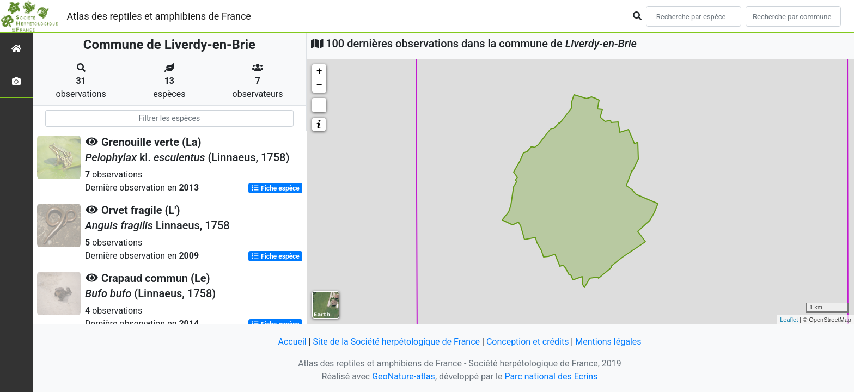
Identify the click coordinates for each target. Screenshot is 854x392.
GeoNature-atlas (403, 376)
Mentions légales (608, 341)
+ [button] (319, 71)
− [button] (319, 85)
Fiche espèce (275, 188)
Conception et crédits (527, 341)
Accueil (292, 341)
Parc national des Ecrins (550, 376)
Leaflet (789, 319)
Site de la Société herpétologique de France (396, 341)
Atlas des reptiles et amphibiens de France (159, 16)
